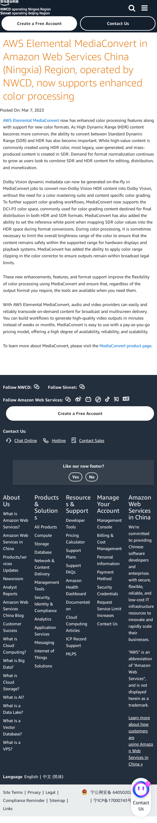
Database (43, 552)
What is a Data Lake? (13, 709)
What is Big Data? (14, 664)
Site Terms (13, 792)
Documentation (78, 605)
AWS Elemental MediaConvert (31, 120)
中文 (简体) (53, 776)
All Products (45, 526)
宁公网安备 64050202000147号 (120, 792)
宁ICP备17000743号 (112, 800)
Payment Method (105, 575)
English (31, 776)
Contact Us (107, 623)
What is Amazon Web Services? (15, 520)
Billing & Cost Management (109, 542)
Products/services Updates (15, 563)
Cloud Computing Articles (76, 623)
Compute (43, 535)
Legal (50, 792)
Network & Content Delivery (44, 567)
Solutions (43, 665)
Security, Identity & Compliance (45, 604)
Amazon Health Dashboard (76, 587)
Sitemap (57, 800)
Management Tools (46, 585)
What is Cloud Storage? (11, 682)
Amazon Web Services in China (15, 542)
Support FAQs (73, 568)
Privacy (34, 792)
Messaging (44, 642)
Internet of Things (44, 654)
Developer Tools (75, 523)
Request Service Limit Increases (109, 608)
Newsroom (13, 578)
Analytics (42, 618)
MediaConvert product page (125, 345)
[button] (39, 23)
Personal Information (108, 560)
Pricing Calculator (75, 538)
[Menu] (144, 7)
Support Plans (73, 553)
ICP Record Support (76, 642)
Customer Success (12, 627)
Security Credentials (107, 590)
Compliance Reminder (24, 800)
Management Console (109, 523)
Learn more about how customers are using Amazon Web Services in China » (141, 740)
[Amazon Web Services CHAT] (141, 790)
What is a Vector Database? (12, 727)
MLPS (71, 653)
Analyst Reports (10, 590)
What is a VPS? (11, 745)
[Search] (132, 7)
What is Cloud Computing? (14, 645)
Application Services (45, 630)
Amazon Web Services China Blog (15, 608)
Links (8, 808)
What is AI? (13, 697)
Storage (41, 543)
